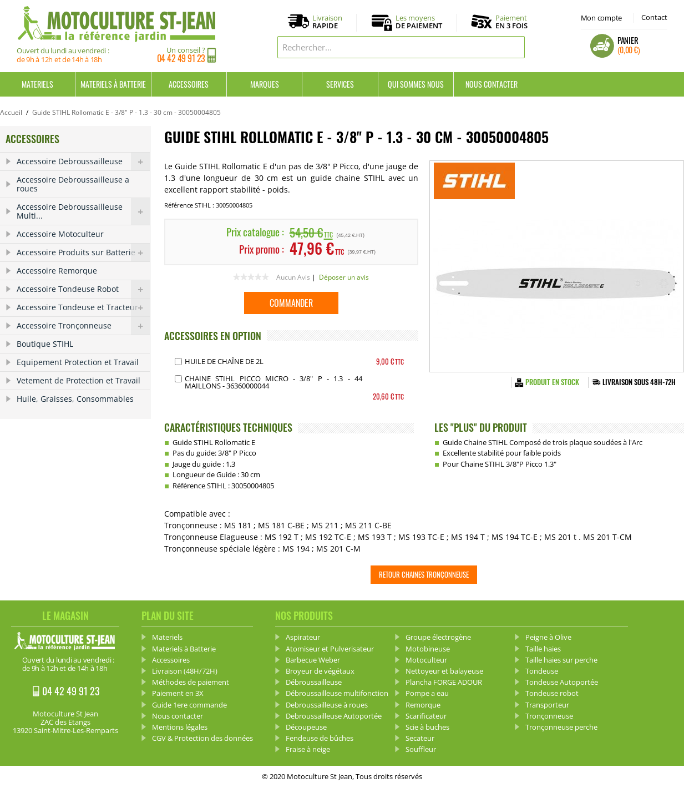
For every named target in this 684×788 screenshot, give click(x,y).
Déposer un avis (344, 277)
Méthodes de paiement (190, 682)
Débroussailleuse (314, 682)
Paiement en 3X (178, 693)
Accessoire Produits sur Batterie (83, 252)
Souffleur (421, 749)
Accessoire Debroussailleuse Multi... (83, 211)
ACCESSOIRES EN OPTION (212, 336)
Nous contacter (491, 84)
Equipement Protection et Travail (78, 362)
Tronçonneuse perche (561, 727)
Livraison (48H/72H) (184, 671)
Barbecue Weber (313, 660)
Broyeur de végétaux (320, 671)
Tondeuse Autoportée (561, 682)
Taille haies (543, 649)
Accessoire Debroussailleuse (83, 161)
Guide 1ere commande (189, 705)
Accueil (11, 112)
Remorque (423, 705)
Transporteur (547, 705)
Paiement (511, 21)
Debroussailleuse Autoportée (334, 716)
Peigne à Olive (548, 637)
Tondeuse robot (552, 693)
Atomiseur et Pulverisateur (330, 649)
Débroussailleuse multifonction (337, 693)
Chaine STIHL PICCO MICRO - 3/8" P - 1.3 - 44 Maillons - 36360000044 (273, 382)
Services (340, 84)
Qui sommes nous (416, 84)
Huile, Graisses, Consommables (75, 398)
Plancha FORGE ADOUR (444, 682)
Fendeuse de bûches (319, 738)
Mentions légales (179, 727)
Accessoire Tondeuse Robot (83, 289)
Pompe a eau (427, 693)
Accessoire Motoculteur (60, 234)
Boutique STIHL (45, 344)
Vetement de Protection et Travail (78, 380)
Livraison (327, 22)
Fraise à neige (308, 749)
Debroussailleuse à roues (327, 705)
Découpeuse (306, 727)
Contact (654, 17)
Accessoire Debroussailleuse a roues (73, 184)
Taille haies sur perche (561, 660)
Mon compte (601, 18)
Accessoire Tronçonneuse (83, 326)
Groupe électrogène (438, 637)
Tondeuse (541, 671)
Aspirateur (303, 637)
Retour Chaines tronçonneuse (424, 574)
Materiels (37, 84)
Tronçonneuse (549, 716)
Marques (264, 84)
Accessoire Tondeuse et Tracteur (83, 307)
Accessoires (189, 84)
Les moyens (419, 22)
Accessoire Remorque (57, 270)
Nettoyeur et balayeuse (444, 671)
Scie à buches (427, 727)
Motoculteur (426, 660)
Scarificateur (426, 716)
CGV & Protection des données (202, 738)
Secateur (420, 738)
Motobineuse (428, 649)
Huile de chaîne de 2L (224, 361)
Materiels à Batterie (113, 84)
